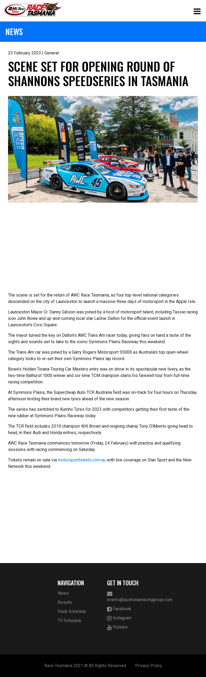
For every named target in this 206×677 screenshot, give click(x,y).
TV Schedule (69, 620)
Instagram (119, 618)
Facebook (119, 609)
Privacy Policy (148, 665)
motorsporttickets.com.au (82, 460)
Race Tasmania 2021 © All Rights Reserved (85, 665)
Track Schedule (72, 611)
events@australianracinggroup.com (128, 596)
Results (65, 602)
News (63, 593)
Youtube (117, 627)
